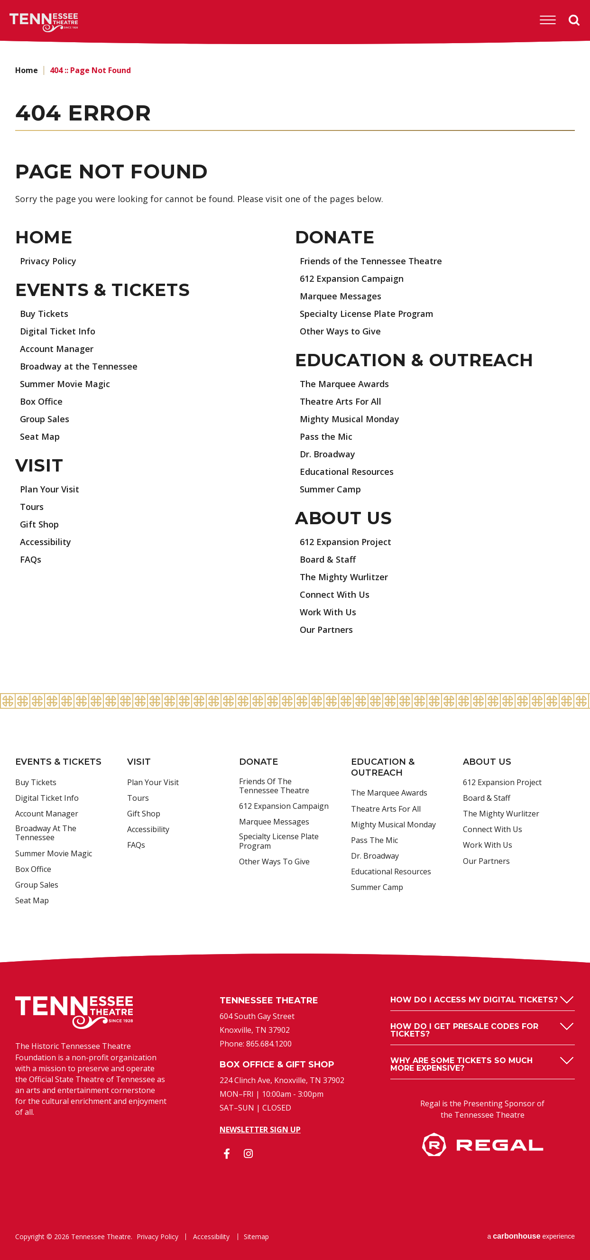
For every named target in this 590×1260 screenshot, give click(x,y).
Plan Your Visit (49, 489)
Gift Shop (39, 524)
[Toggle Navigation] (548, 20)
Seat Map (40, 436)
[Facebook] (227, 1154)
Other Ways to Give (340, 331)
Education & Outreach (414, 360)
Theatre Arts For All (340, 401)
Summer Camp (330, 489)
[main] (295, 369)
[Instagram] (248, 1154)
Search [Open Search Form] (574, 20)
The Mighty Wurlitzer (344, 577)
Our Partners (326, 629)
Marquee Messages (340, 296)
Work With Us (328, 612)
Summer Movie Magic (65, 383)
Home (26, 70)
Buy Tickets (44, 313)
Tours (32, 506)
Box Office (41, 401)
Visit (39, 465)
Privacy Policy (48, 261)
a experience (531, 1236)
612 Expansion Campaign (352, 278)
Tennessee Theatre (29, 22)
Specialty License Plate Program (366, 313)
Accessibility (45, 541)
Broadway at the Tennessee (79, 366)
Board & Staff (328, 559)
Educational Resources (347, 471)
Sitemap (256, 1236)
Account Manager (56, 348)
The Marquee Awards (344, 383)
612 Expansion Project (345, 541)
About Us (343, 518)
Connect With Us (334, 594)
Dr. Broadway (327, 454)
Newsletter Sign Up (260, 1129)
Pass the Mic (326, 436)
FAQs (30, 559)
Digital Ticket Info (57, 331)
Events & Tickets (102, 289)
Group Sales (44, 419)
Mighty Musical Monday (349, 419)
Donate (334, 237)
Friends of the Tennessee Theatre (371, 261)
